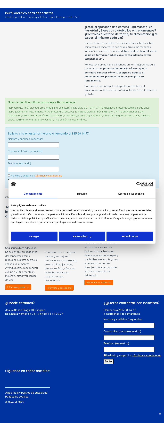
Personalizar (82, 236)
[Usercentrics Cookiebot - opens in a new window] (138, 184)
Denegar (34, 236)
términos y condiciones (48, 175)
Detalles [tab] (82, 193)
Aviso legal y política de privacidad (26, 392)
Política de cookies (16, 396)
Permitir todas (130, 236)
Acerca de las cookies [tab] (131, 193)
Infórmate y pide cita (18, 287)
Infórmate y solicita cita (59, 287)
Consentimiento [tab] (33, 193)
